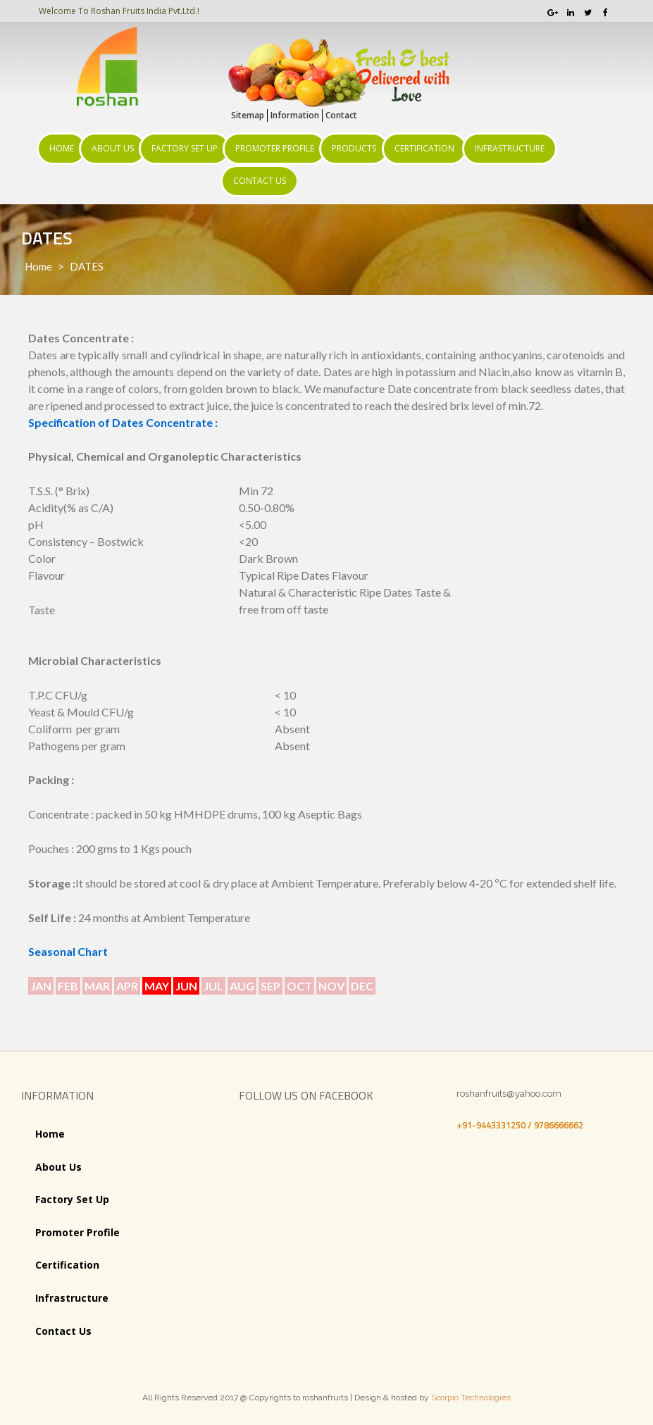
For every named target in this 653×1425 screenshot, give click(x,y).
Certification (424, 148)
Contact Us (259, 181)
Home (61, 148)
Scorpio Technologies (471, 1397)
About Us (113, 148)
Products (354, 148)
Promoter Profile (274, 148)
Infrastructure (510, 148)
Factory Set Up (184, 148)
